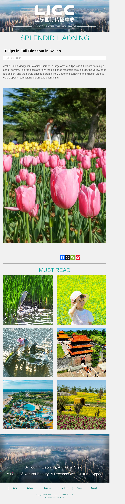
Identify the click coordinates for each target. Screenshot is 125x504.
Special (94, 488)
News (15, 488)
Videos (65, 488)
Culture (30, 488)
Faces (79, 488)
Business (47, 488)
